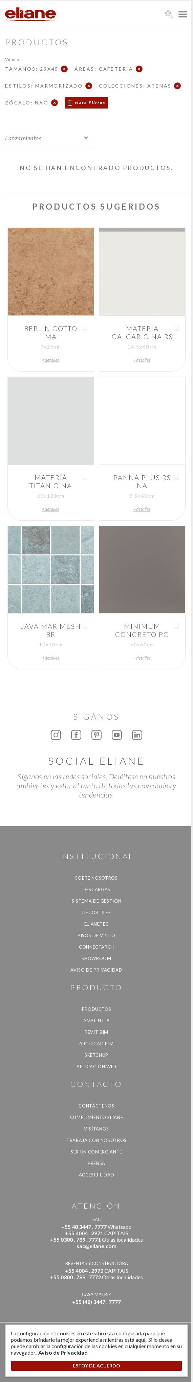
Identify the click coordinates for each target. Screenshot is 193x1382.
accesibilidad (96, 1174)
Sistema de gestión (97, 901)
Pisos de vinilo (96, 935)
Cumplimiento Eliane (96, 1117)
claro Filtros (90, 102)
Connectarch (96, 947)
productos (96, 1009)
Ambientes (96, 1020)
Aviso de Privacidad (96, 970)
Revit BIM (96, 1032)
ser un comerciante (96, 1151)
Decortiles (96, 912)
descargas (96, 889)
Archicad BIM (96, 1043)
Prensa (96, 1163)
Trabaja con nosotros (96, 1140)
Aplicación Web (96, 1066)
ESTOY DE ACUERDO (96, 1365)
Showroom (96, 958)
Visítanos (96, 1128)
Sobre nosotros (96, 878)
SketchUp (96, 1055)
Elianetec (96, 924)
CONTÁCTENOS (96, 1106)
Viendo (12, 59)
